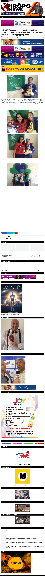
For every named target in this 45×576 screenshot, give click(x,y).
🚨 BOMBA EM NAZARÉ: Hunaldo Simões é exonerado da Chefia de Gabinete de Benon (19, 530)
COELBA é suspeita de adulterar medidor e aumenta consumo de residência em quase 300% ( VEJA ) (22, 538)
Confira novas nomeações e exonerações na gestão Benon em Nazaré (22, 253)
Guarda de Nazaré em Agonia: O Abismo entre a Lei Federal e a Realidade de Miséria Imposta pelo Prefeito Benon (24, 542)
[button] (42, 1)
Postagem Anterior (4, 270)
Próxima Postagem (41, 270)
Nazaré (4, 230)
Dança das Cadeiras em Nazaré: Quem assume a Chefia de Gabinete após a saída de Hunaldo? (21, 534)
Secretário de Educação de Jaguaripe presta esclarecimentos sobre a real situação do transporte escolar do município (25, 546)
